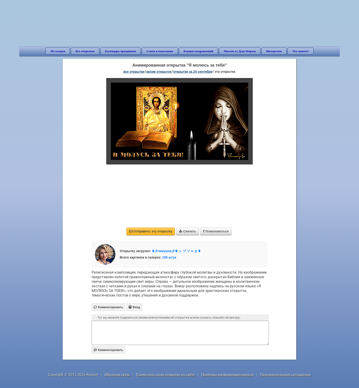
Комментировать (108, 350)
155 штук (169, 257)
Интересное (274, 51)
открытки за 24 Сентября (192, 71)
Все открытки (85, 51)
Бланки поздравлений (198, 51)
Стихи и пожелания (160, 51)
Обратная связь (117, 374)
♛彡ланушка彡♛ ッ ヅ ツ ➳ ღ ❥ (176, 251)
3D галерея (57, 51)
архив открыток (158, 71)
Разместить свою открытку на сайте (165, 374)
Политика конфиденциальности (227, 374)
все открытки (133, 71)
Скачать (187, 231)
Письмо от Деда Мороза (240, 51)
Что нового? (300, 51)
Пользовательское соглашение (285, 374)
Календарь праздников (120, 51)
